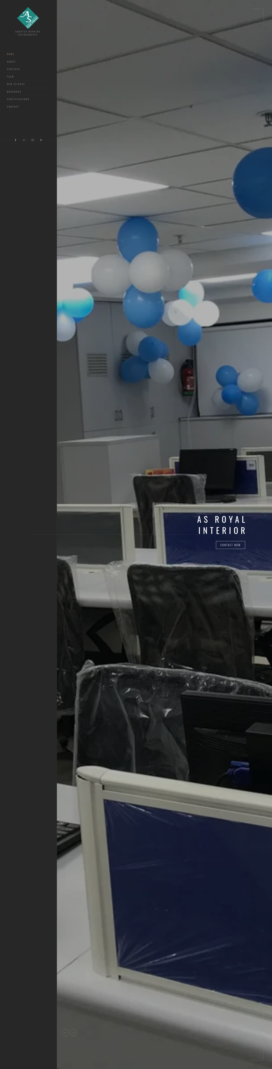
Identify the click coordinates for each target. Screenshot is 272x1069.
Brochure (14, 91)
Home (11, 54)
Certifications (18, 99)
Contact (13, 106)
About (11, 61)
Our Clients (16, 84)
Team (10, 76)
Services (13, 69)
